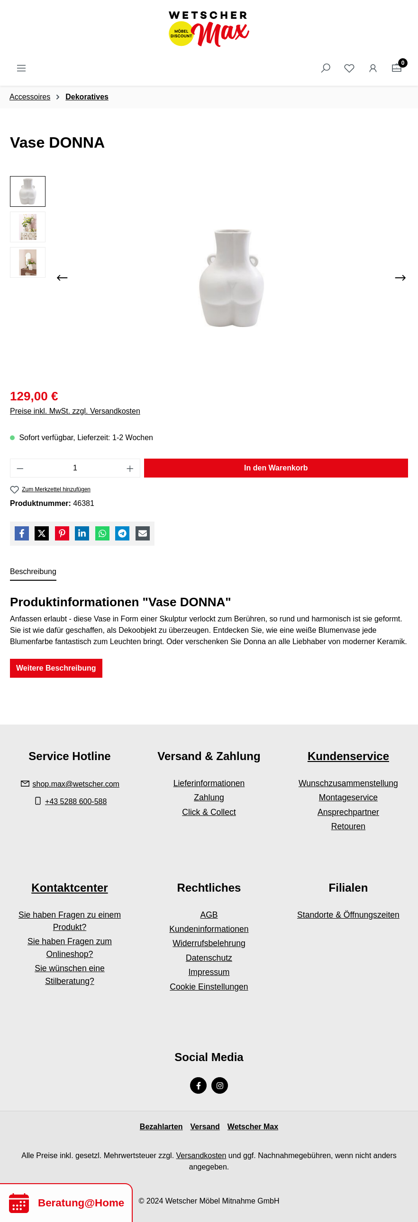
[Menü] (21, 68)
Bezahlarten (161, 1127)
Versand (205, 1127)
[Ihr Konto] (373, 68)
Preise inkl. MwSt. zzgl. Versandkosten (75, 411)
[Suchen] (325, 68)
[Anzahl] (75, 468)
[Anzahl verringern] (20, 468)
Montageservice (348, 797)
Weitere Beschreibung (56, 668)
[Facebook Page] (198, 1085)
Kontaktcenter (69, 887)
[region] (209, 278)
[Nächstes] (400, 278)
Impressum (208, 972)
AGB (209, 915)
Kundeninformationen (208, 929)
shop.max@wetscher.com (76, 784)
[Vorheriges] (62, 278)
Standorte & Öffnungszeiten (348, 915)
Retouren (348, 826)
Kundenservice (348, 756)
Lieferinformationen (209, 783)
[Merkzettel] (349, 68)
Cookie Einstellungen (209, 987)
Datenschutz (209, 958)
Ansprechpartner (348, 812)
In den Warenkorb (276, 468)
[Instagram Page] (219, 1085)
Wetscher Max (252, 1127)
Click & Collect (209, 812)
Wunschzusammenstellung (348, 783)
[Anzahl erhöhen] (130, 468)
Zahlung (209, 797)
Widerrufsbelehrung (209, 943)
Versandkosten (201, 1155)
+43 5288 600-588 (76, 801)
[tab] (33, 572)
